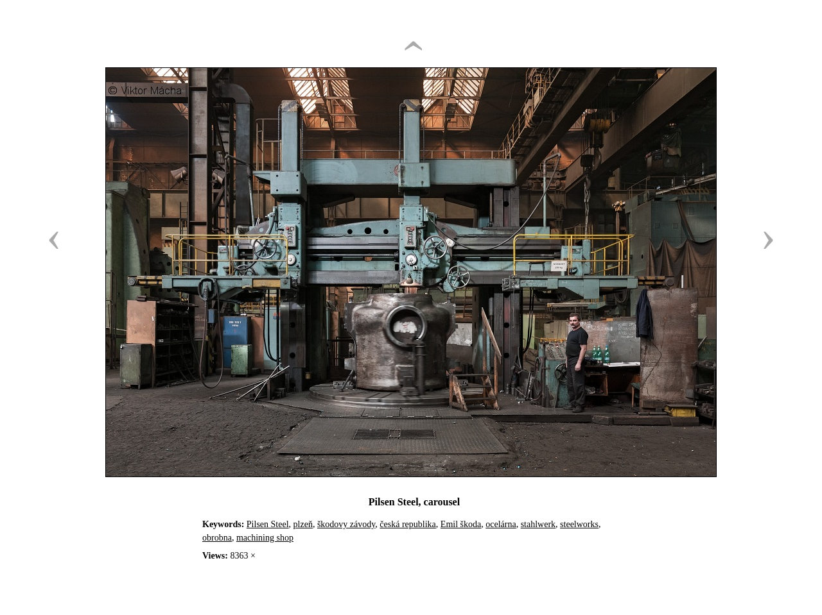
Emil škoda (461, 524)
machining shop (264, 538)
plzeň (303, 524)
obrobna (217, 538)
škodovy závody (346, 524)
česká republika (407, 524)
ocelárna (500, 524)
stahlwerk (538, 524)
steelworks (579, 524)
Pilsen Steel (268, 524)
